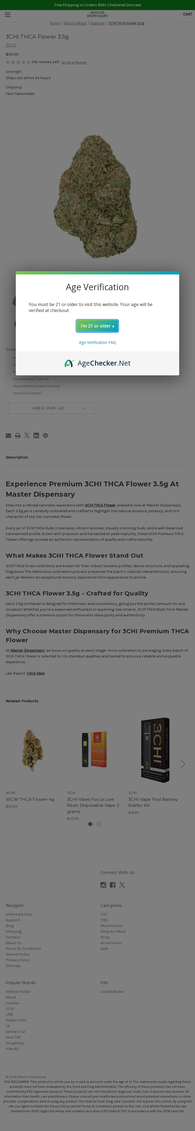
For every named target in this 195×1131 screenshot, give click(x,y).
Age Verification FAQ (97, 342)
